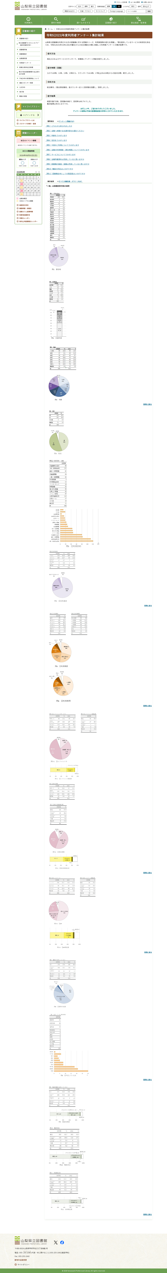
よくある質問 (134, 2)
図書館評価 (23, 49)
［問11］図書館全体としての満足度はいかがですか (65, 173)
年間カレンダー (24, 218)
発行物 (21, 92)
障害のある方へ (70, 11)
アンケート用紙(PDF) (66, 121)
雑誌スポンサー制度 (26, 83)
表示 (132, 6)
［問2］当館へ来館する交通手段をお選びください (64, 130)
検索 (149, 11)
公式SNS (22, 87)
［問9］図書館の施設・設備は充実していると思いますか (67, 164)
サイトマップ (100, 11)
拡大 (79, 6)
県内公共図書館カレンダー (28, 221)
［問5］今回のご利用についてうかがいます (62, 145)
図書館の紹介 (23, 38)
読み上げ (146, 6)
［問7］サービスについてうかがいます (60, 154)
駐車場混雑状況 (24, 215)
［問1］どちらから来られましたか (58, 126)
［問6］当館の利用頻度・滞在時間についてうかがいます (67, 149)
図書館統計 (23, 54)
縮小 (92, 6)
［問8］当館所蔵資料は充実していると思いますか (64, 159)
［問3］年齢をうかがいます (56, 135)
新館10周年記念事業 (26, 67)
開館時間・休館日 (25, 208)
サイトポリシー (24, 1264)
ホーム (50, 29)
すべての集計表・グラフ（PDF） (71, 181)
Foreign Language (116, 11)
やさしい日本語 (120, 2)
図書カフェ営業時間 (26, 211)
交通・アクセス (85, 11)
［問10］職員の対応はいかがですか (59, 169)
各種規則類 (23, 58)
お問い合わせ (146, 2)
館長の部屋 (23, 96)
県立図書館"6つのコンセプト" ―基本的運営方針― (29, 44)
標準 (86, 6)
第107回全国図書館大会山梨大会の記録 (29, 73)
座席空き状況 (23, 205)
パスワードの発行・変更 (27, 124)
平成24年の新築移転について (29, 78)
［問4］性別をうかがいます (56, 140)
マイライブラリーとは (26, 120)
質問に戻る (148, 952)
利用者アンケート (25, 63)
